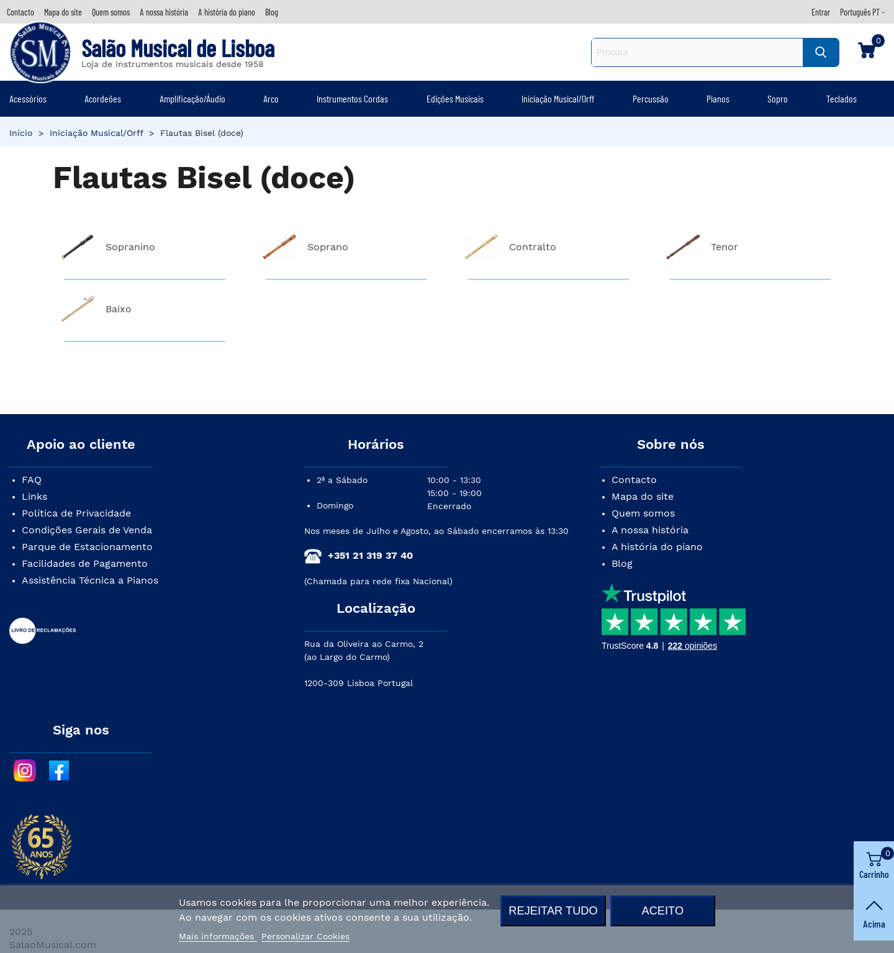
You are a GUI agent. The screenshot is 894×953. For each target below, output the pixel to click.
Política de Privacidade (76, 513)
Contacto (634, 480)
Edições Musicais (455, 98)
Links (34, 496)
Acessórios (28, 98)
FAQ (32, 480)
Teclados (841, 98)
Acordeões (102, 98)
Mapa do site (643, 496)
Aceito (662, 910)
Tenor (724, 247)
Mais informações (218, 936)
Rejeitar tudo (552, 910)
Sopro (777, 98)
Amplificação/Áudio (192, 98)
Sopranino (130, 247)
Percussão (651, 98)
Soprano (327, 247)
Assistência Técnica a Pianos (90, 580)
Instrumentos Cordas (352, 98)
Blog (622, 563)
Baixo (119, 309)
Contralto (532, 247)
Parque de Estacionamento (87, 547)
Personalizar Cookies (305, 936)
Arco (271, 98)
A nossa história (650, 530)
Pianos (718, 98)
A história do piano (657, 547)
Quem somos (643, 513)
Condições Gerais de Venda (87, 530)
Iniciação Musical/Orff (558, 98)
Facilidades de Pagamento (85, 563)
